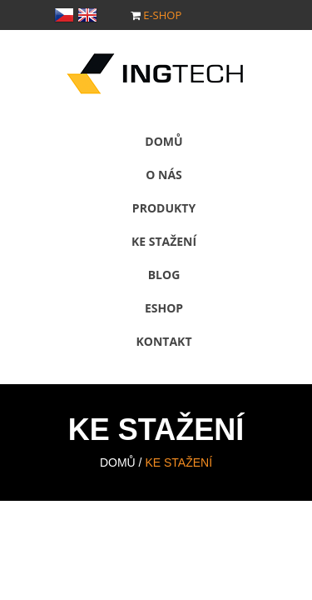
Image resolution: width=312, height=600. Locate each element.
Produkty (164, 208)
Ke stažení (163, 241)
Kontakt (164, 341)
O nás (164, 174)
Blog (164, 274)
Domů (163, 141)
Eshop (164, 308)
